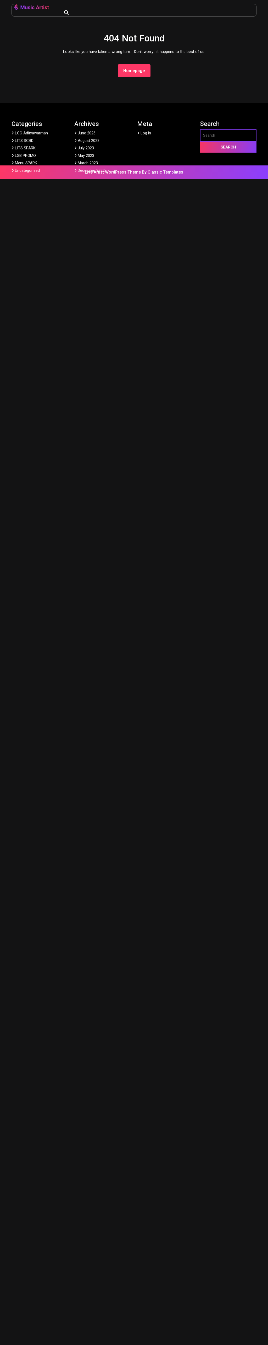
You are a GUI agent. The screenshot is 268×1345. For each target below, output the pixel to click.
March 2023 (88, 230)
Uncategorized (27, 237)
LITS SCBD (24, 207)
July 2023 (86, 215)
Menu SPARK (26, 230)
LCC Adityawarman (31, 200)
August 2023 (88, 207)
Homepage (136, 70)
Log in (146, 200)
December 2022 (91, 237)
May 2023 (86, 222)
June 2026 (87, 200)
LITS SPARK (25, 215)
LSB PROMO (25, 222)
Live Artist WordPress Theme (113, 172)
